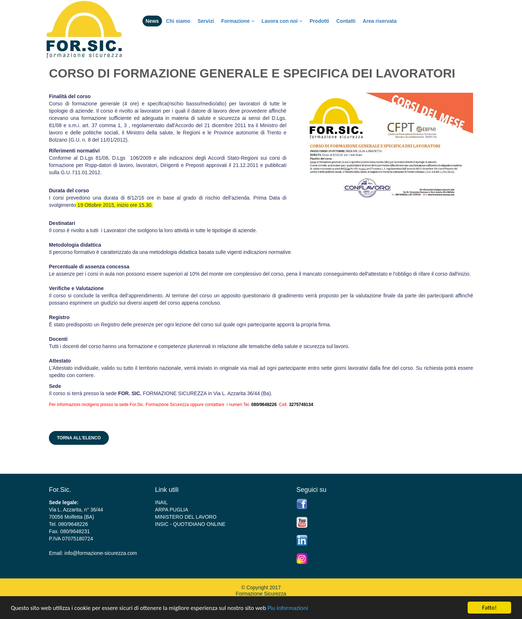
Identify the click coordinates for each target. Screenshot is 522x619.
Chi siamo (178, 21)
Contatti (346, 21)
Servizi (206, 21)
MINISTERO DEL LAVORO (186, 517)
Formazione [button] (237, 21)
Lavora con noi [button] (282, 21)
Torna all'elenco (79, 437)
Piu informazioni (288, 608)
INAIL (161, 502)
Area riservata (380, 21)
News (152, 21)
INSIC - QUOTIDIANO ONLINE (190, 524)
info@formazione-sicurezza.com (101, 553)
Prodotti (319, 21)
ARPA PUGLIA (171, 510)
